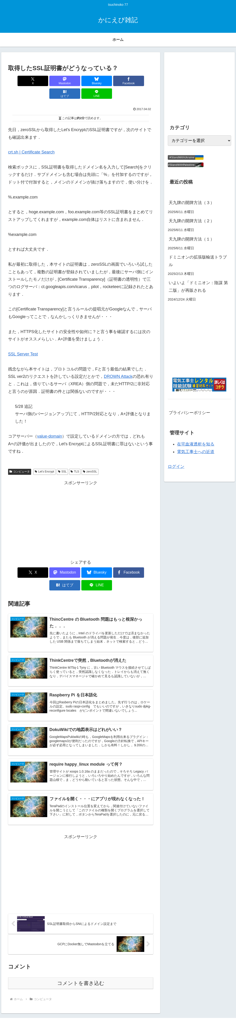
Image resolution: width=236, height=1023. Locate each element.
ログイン (176, 466)
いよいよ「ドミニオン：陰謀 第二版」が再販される (198, 286)
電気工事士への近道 (195, 451)
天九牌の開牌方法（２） (191, 221)
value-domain (49, 423)
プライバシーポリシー (189, 412)
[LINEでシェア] (141, 81)
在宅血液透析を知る (195, 444)
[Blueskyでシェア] (68, 81)
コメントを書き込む (80, 962)
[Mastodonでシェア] (44, 81)
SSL (62, 458)
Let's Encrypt (44, 458)
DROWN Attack (118, 363)
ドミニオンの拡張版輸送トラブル (198, 261)
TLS (75, 458)
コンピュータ (19, 458)
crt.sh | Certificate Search (31, 139)
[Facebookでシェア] (93, 81)
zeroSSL (90, 458)
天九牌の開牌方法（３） (191, 202)
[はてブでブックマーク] (117, 81)
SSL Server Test (23, 341)
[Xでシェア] (19, 81)
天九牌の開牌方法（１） (191, 239)
